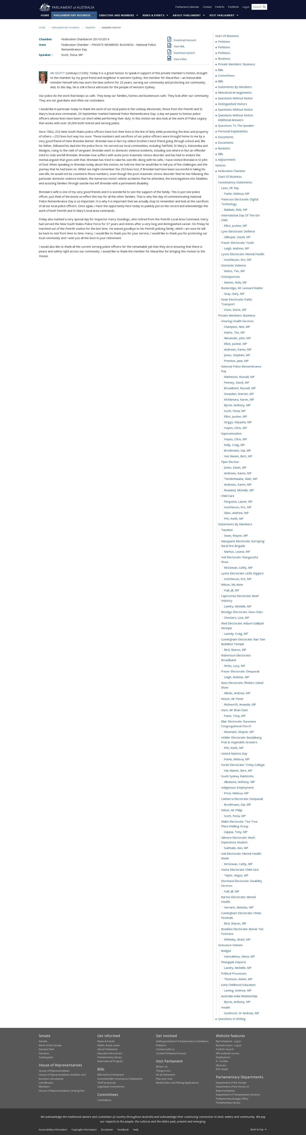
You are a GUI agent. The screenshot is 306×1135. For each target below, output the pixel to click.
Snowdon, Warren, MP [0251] (239, 394)
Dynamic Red (46, 1049)
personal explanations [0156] (233, 131)
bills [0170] (220, 154)
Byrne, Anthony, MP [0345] (237, 1002)
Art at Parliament (165, 1075)
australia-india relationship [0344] (239, 996)
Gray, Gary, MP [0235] (234, 294)
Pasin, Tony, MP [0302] (235, 716)
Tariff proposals (106, 1083)
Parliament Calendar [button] (187, 7)
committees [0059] (226, 76)
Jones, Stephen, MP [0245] (237, 355)
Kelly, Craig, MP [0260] (234, 445)
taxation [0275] (227, 530)
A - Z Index (222, 1061)
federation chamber (232, 171)
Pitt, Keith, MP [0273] (234, 519)
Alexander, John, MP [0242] (237, 338)
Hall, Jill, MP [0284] (231, 590)
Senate (43, 1041)
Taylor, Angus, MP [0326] (236, 875)
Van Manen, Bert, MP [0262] (238, 456)
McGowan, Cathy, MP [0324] (238, 864)
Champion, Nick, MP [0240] (237, 327)
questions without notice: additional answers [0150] (235, 117)
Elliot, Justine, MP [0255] (235, 417)
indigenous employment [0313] (237, 788)
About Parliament (187, 15)
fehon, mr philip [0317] (231, 810)
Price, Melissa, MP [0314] (236, 793)
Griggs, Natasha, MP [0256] (238, 422)
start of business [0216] (230, 177)
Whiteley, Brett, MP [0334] (237, 939)
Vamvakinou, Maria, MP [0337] (239, 956)
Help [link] (136, 1129)
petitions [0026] (224, 53)
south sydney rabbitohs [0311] (237, 776)
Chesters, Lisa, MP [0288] (236, 618)
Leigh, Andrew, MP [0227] (236, 248)
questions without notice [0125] (235, 98)
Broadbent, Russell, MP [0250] (240, 388)
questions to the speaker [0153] (236, 126)
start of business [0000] (227, 36)
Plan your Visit (164, 1078)
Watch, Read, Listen (108, 1045)
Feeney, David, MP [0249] (236, 383)
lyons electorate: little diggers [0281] (242, 573)
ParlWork (233, 7)
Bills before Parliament (110, 1075)
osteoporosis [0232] (230, 277)
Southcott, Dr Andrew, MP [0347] (241, 1013)
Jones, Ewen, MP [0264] (235, 468)
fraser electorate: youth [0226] (237, 243)
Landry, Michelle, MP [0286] (238, 606)
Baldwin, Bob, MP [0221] (235, 210)
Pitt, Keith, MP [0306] (234, 748)
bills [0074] (220, 81)
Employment (223, 1057)
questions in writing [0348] (232, 1019)
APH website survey (227, 1053)
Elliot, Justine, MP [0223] (235, 226)
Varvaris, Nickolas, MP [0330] (239, 907)
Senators (44, 1053)
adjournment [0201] (226, 160)
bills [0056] (220, 70)
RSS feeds (222, 1069)
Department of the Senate (231, 1083)
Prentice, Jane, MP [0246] (236, 361)
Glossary (221, 1065)
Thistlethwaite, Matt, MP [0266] (240, 479)
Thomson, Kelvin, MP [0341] (238, 979)
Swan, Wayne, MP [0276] (236, 536)
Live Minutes (46, 1083)
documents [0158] (225, 137)
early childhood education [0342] (238, 985)
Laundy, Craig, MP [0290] (236, 634)
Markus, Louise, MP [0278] (237, 552)
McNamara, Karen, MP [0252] (239, 400)
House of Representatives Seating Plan (62, 1090)
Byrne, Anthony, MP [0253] (237, 405)
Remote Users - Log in (228, 1045)
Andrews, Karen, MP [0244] (238, 349)
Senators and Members (116, 15)
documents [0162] (225, 143)
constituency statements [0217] (235, 182)
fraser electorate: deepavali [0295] (240, 671)
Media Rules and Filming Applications (177, 1083)
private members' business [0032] (236, 64)
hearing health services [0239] (237, 321)
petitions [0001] (224, 42)
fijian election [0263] (230, 462)
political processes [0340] (233, 973)
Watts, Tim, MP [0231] (234, 271)
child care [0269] (227, 496)
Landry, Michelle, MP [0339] (238, 968)
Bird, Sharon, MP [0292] (235, 650)
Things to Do (163, 1070)
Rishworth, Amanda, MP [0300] (240, 704)
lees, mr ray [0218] (230, 188)
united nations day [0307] (234, 754)
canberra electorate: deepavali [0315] (242, 799)
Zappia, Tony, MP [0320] (235, 832)
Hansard (90, 27)
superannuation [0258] (231, 434)
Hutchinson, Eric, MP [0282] (238, 579)
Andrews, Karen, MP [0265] (238, 473)
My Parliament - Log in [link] (228, 1041)
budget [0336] (226, 951)
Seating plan (46, 1057)
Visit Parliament (222, 15)
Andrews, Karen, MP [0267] (238, 485)
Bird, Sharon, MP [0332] (235, 923)
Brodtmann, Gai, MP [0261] (237, 451)
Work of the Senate (50, 1045)
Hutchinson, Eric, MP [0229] (238, 260)
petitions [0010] (224, 47)
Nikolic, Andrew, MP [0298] (237, 693)
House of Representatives (54, 1070)
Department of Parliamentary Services (238, 1094)
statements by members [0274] (235, 524)
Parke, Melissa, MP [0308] (237, 759)
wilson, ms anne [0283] (232, 585)
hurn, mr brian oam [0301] (234, 710)
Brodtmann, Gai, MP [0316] (237, 805)
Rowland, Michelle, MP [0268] (239, 490)
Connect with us (165, 1049)
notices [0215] (220, 165)
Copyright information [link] (84, 1129)
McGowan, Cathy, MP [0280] (238, 568)
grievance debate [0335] (230, 945)
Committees (104, 1100)
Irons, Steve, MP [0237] (235, 310)
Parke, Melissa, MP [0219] (237, 194)
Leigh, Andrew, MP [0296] (236, 677)
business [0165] (224, 148)
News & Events (153, 15)
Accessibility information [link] (53, 1129)
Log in (246, 7)
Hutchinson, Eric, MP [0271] (238, 507)
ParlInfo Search (225, 1049)
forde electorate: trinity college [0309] (243, 765)
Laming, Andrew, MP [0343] (238, 990)
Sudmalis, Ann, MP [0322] (236, 848)
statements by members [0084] (235, 87)
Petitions (161, 1045)
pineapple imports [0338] (233, 962)
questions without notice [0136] (235, 110)
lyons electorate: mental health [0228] (242, 254)
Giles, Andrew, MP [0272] (236, 513)
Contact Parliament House (171, 1053)
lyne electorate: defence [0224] (238, 231)
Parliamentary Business (72, 15)
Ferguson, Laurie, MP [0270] (238, 502)
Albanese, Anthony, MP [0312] (239, 782)
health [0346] (225, 1007)
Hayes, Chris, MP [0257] (235, 428)
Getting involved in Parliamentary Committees (182, 1041)
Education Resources (109, 1053)
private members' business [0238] (236, 315)
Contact (207, 7)
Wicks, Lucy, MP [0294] (234, 666)
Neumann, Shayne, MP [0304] (239, 732)
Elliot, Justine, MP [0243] (235, 344)
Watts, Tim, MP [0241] (234, 332)
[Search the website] (259, 7)
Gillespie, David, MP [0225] (237, 237)
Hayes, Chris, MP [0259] (235, 439)
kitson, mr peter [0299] (232, 699)
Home (45, 15)
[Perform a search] (264, 7)
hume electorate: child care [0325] (240, 870)
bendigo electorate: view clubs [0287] (242, 612)
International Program (110, 1061)
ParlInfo (219, 7)
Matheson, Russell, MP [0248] (239, 377)
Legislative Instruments (110, 1086)
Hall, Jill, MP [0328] (231, 891)
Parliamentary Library (109, 1057)
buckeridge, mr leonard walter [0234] (242, 288)
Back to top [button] (259, 1129)
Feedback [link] (123, 1129)
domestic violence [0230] (233, 265)
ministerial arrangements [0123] (235, 93)
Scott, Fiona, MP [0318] (235, 816)
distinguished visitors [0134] (232, 104)
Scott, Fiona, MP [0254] (235, 411)
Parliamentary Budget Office (232, 1098)
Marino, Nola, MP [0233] (235, 282)
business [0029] (224, 59)
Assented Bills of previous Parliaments (119, 1078)
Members (44, 1086)
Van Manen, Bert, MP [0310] (238, 771)
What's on (162, 1067)
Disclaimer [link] (107, 1129)
